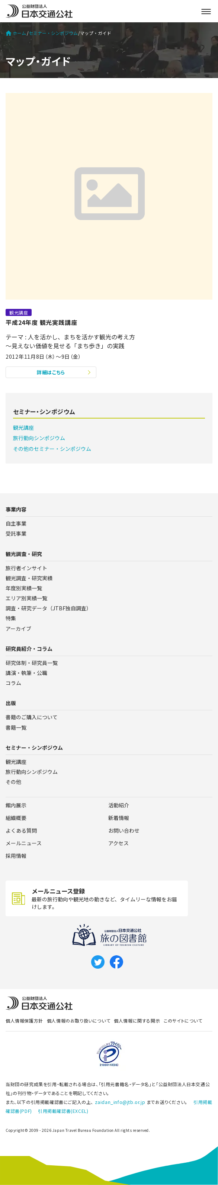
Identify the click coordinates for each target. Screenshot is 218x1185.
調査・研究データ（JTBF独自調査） (49, 608)
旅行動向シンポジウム (39, 438)
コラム (13, 683)
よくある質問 (21, 830)
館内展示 (16, 805)
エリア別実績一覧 (26, 598)
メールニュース (24, 843)
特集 (11, 618)
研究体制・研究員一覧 (32, 662)
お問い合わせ (124, 830)
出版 (11, 703)
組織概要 (16, 817)
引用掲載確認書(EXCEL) (63, 1111)
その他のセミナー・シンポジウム (52, 448)
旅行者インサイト (26, 568)
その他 (13, 781)
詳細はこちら (51, 372)
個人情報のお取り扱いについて (78, 1020)
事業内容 (16, 509)
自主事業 (16, 523)
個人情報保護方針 (24, 1020)
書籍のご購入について (32, 717)
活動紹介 (118, 805)
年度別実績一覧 (24, 588)
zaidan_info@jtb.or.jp (120, 1102)
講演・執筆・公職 (26, 673)
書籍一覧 (16, 727)
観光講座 (23, 427)
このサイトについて (183, 1020)
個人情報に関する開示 (137, 1020)
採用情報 (16, 855)
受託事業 (16, 533)
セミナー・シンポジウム (53, 33)
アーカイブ (18, 628)
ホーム (16, 33)
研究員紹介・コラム (29, 648)
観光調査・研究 (24, 554)
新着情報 (118, 817)
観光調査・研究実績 (29, 578)
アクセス (118, 843)
